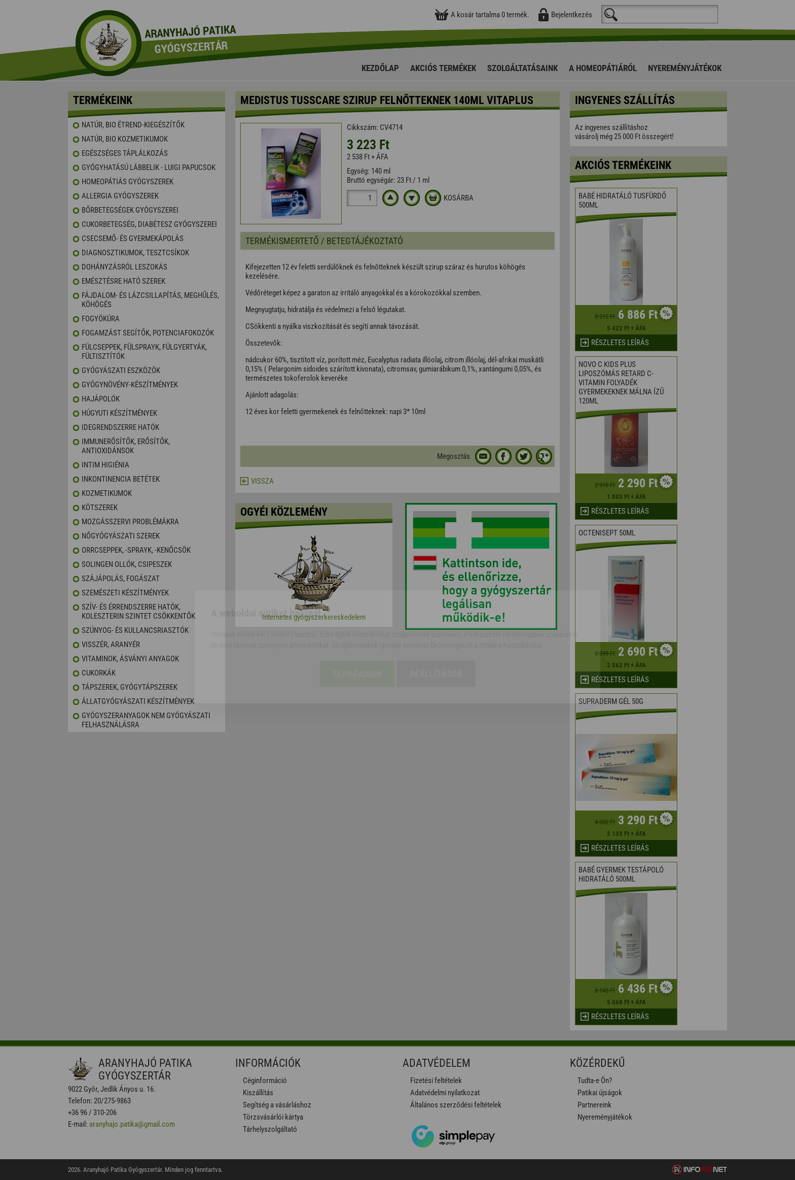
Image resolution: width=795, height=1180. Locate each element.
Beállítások (436, 617)
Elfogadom (357, 617)
